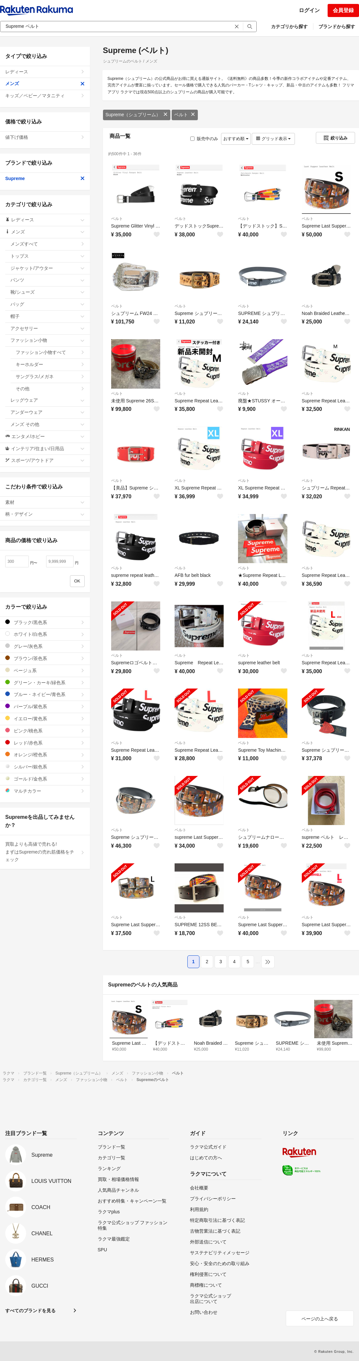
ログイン (309, 10)
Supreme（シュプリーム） (137, 114)
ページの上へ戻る (319, 1318)
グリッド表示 (273, 138)
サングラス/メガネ (50, 376)
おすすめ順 (235, 138)
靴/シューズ (47, 292)
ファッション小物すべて (50, 352)
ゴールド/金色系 (45, 779)
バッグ (47, 304)
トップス (47, 256)
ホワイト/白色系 (45, 634)
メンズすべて (47, 244)
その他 (50, 388)
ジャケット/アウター (47, 268)
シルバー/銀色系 (45, 766)
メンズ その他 (47, 424)
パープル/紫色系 (45, 706)
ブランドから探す (336, 26)
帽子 (47, 316)
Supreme (45, 178)
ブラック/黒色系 (45, 622)
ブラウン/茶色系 (45, 658)
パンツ (47, 280)
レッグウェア (47, 400)
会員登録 (343, 10)
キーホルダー (50, 364)
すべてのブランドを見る (30, 1310)
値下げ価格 (45, 137)
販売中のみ (204, 138)
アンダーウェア (47, 412)
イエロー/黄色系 (45, 718)
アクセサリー (47, 328)
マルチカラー (45, 791)
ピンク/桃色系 (45, 730)
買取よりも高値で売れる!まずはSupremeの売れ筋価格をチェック (45, 851)
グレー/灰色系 (45, 646)
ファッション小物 (47, 340)
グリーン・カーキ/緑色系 (45, 682)
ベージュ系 (45, 670)
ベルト (184, 114)
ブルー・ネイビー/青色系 (45, 694)
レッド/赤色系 (45, 742)
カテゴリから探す (289, 26)
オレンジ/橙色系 (45, 754)
